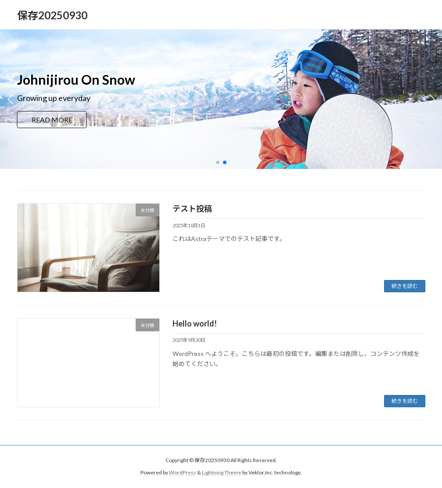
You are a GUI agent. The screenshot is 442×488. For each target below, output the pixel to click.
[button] (217, 162)
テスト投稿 (192, 208)
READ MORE (52, 119)
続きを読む (405, 286)
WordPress (182, 472)
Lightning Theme (221, 472)
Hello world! (194, 323)
